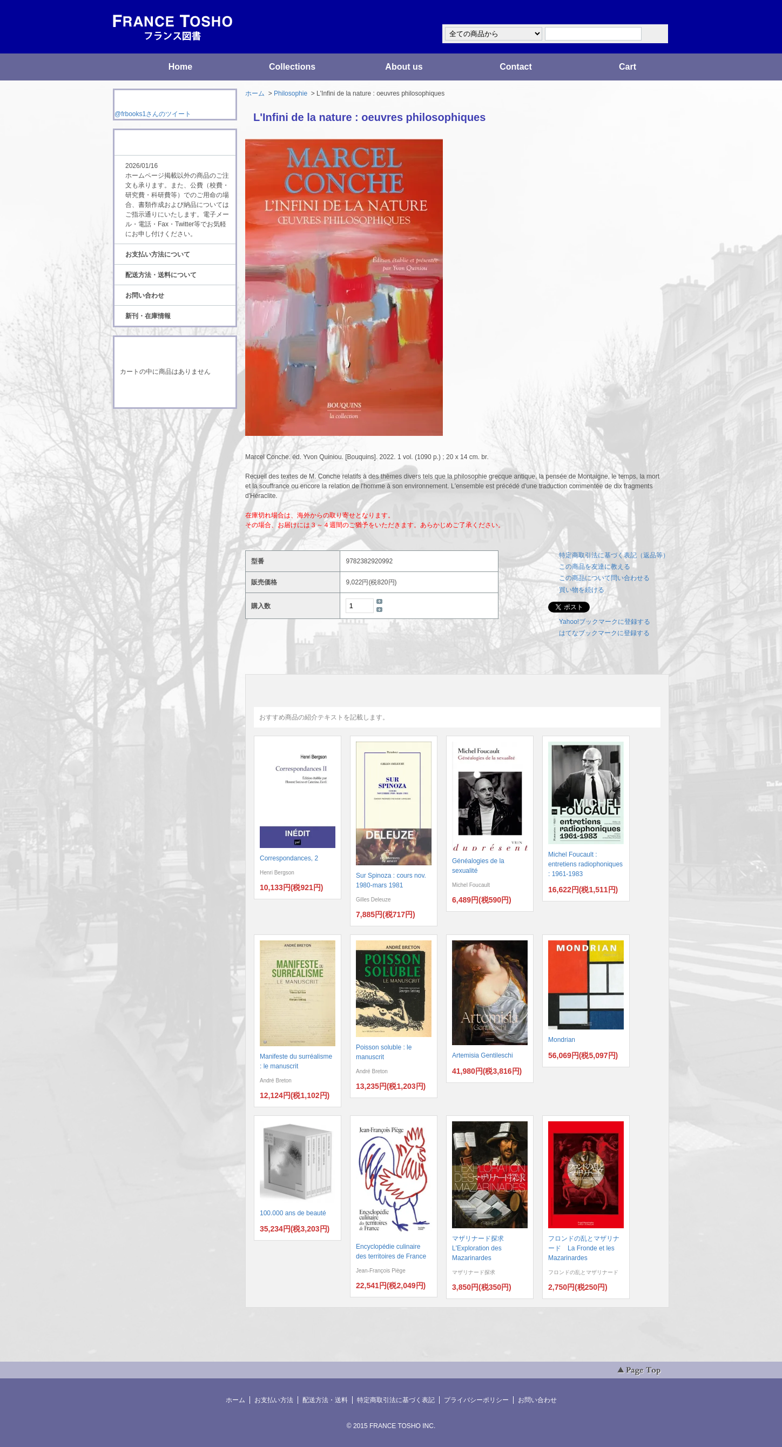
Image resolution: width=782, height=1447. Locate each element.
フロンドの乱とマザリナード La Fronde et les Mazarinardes (583, 1248)
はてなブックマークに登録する (604, 633)
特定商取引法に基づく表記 (396, 1400)
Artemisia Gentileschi (482, 1055)
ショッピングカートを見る (174, 393)
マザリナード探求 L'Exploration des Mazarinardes (481, 1248)
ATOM (164, 438)
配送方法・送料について (161, 275)
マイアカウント (636, 12)
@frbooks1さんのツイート (152, 114)
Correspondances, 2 (289, 858)
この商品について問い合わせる (604, 578)
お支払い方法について (157, 254)
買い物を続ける (581, 590)
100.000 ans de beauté (293, 1213)
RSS (158, 429)
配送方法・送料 (325, 1400)
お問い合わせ (144, 295)
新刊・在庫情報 (148, 316)
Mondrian (561, 1040)
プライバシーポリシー (476, 1400)
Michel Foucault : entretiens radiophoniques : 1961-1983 (585, 864)
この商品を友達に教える (594, 566)
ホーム (255, 93)
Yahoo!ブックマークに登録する (604, 621)
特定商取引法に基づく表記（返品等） (614, 555)
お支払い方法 (273, 1400)
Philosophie (290, 93)
